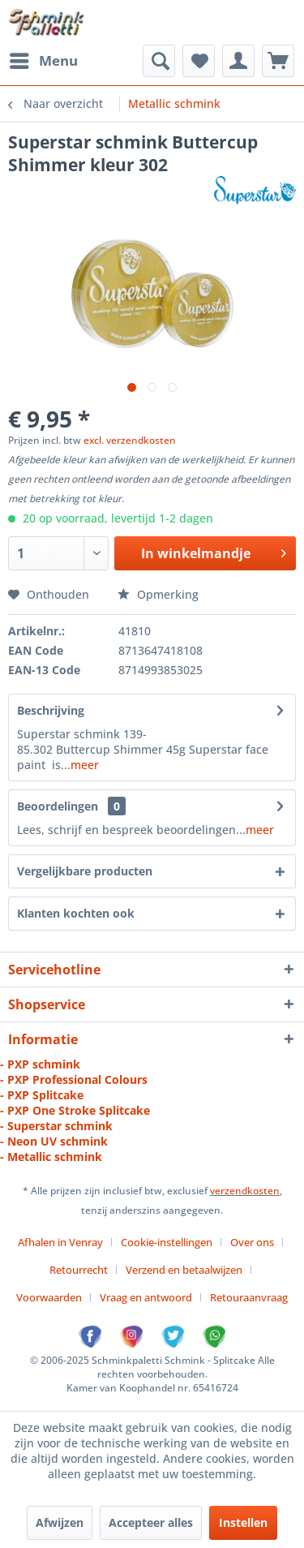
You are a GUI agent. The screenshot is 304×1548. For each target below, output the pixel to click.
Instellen (243, 1522)
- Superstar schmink (56, 1125)
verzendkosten (245, 1191)
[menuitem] (43, 61)
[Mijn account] (238, 61)
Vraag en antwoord (146, 1297)
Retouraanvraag (249, 1297)
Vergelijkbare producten (84, 871)
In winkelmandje (213, 551)
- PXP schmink (40, 1064)
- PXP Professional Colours (74, 1079)
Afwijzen (59, 1522)
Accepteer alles (151, 1522)
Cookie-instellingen (166, 1242)
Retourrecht (78, 1269)
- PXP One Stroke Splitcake (75, 1110)
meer (85, 764)
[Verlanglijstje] (198, 61)
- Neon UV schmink (54, 1141)
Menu (44, 59)
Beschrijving (50, 710)
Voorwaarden (49, 1297)
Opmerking (158, 594)
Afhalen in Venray (60, 1242)
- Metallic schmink (51, 1156)
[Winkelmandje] (278, 61)
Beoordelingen (57, 806)
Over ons (252, 1242)
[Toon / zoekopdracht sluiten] (159, 61)
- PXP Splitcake (41, 1095)
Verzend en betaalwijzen (184, 1269)
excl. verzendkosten (129, 440)
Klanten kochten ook (76, 913)
